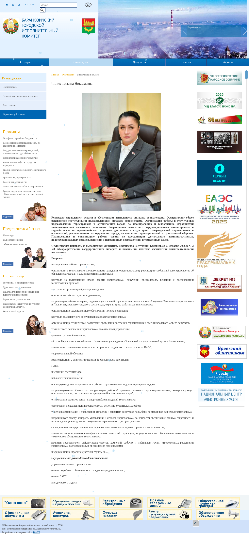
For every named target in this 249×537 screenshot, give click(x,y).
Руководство (81, 62)
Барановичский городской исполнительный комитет (40, 28)
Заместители (9, 105)
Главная (55, 74)
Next (244, 31)
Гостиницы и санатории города (18, 282)
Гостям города (14, 276)
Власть (186, 62)
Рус (27, 4)
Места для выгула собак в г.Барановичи (23, 186)
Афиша (228, 62)
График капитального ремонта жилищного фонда (24, 171)
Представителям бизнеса (22, 229)
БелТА (36, 532)
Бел (33, 4)
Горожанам (11, 132)
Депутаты (139, 62)
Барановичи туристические (16, 299)
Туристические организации (17, 287)
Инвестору (8, 235)
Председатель (10, 87)
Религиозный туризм (13, 311)
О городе (25, 62)
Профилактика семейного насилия (20, 157)
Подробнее (7, 217)
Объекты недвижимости (15, 244)
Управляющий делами (14, 114)
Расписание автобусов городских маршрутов (19, 164)
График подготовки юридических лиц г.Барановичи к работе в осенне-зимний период (23, 194)
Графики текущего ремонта (16, 177)
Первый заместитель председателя (20, 96)
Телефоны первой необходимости (20, 138)
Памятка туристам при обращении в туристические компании (21, 293)
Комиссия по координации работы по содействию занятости (22, 144)
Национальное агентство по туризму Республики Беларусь (21, 305)
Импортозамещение (13, 239)
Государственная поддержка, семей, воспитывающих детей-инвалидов (21, 152)
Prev (184, 31)
